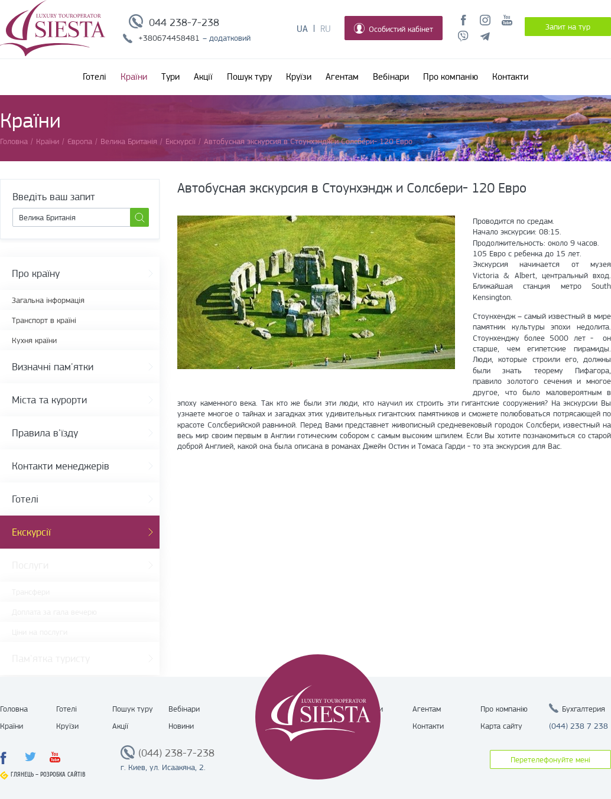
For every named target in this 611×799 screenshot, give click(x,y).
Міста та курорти (49, 400)
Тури (170, 76)
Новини (181, 725)
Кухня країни (34, 340)
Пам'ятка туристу (51, 658)
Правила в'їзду (45, 433)
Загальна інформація (48, 300)
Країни (134, 76)
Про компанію (450, 76)
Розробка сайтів (63, 774)
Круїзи (298, 76)
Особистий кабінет (393, 28)
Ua (302, 29)
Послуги (30, 565)
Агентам (342, 76)
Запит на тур (567, 26)
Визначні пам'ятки (52, 367)
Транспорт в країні (44, 320)
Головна (14, 708)
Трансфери (31, 591)
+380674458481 (169, 38)
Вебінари (391, 76)
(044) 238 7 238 (578, 725)
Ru (325, 29)
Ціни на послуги (39, 632)
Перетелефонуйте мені (550, 759)
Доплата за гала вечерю (54, 612)
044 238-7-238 (184, 22)
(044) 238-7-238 (176, 753)
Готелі (94, 76)
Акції (203, 76)
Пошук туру (249, 76)
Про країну (36, 273)
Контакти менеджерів (60, 466)
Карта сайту (501, 725)
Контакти (510, 76)
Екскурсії (31, 532)
